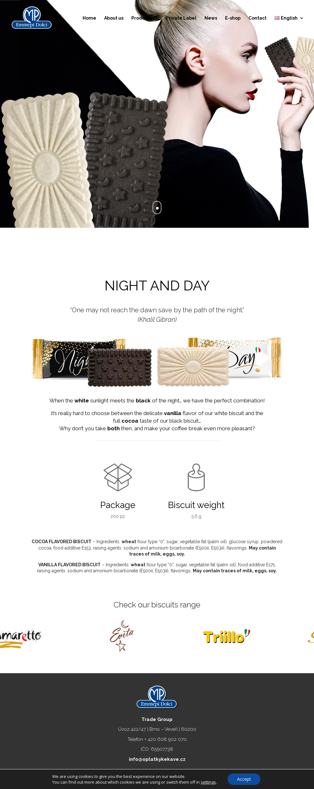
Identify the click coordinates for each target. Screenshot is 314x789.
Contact (257, 18)
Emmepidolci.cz (139, 774)
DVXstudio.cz (233, 774)
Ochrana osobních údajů (188, 774)
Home (89, 18)
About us (113, 18)
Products (141, 18)
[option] (52, 633)
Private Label (181, 18)
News (210, 18)
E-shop (233, 18)
